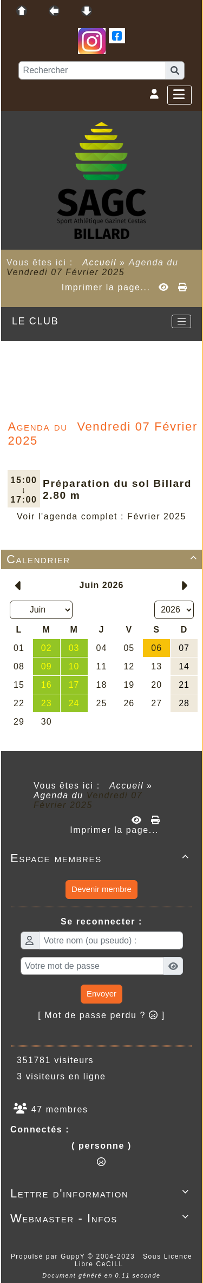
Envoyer (101, 993)
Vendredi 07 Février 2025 (65, 272)
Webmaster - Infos (101, 1218)
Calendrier (103, 559)
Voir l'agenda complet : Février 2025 (101, 516)
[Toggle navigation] (181, 322)
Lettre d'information (101, 1193)
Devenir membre (101, 889)
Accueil (100, 262)
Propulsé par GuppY (49, 1256)
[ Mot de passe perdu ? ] (101, 1015)
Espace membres (101, 858)
